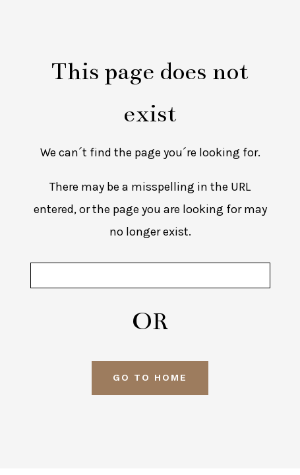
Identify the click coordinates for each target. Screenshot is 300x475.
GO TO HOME (150, 377)
